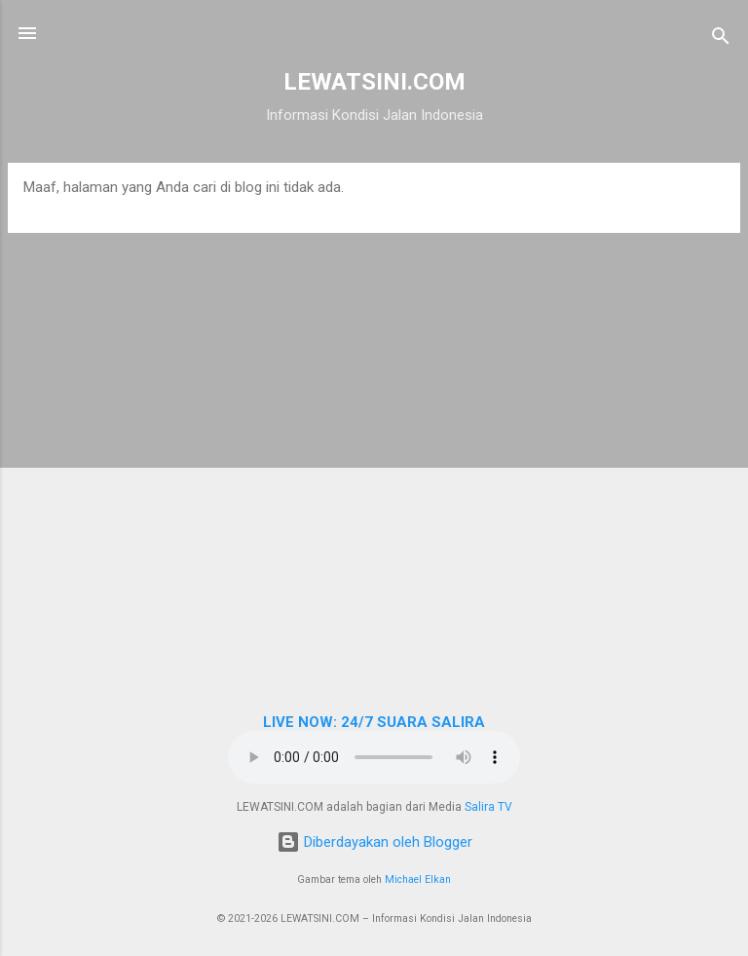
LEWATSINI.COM (374, 82)
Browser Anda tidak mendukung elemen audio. (374, 757)
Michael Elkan (418, 879)
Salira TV (488, 807)
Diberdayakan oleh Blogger (374, 842)
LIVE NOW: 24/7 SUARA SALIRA (374, 722)
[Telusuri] (720, 39)
